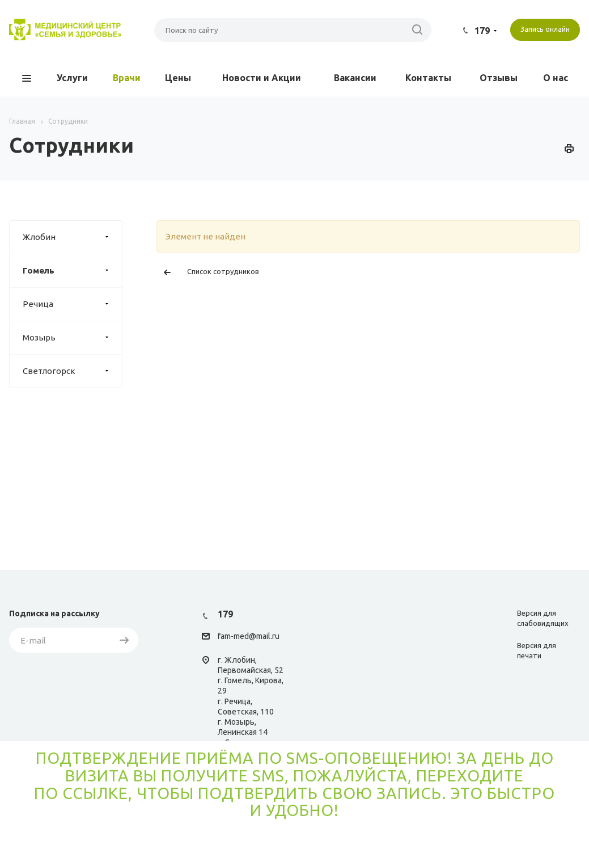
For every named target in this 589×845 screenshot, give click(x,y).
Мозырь (72, 337)
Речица (72, 304)
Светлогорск (72, 371)
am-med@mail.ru (250, 636)
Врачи (127, 78)
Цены (178, 78)
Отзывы (499, 78)
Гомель (72, 270)
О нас (555, 78)
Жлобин (72, 237)
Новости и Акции (261, 78)
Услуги (72, 78)
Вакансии (355, 78)
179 (482, 31)
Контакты (428, 78)
